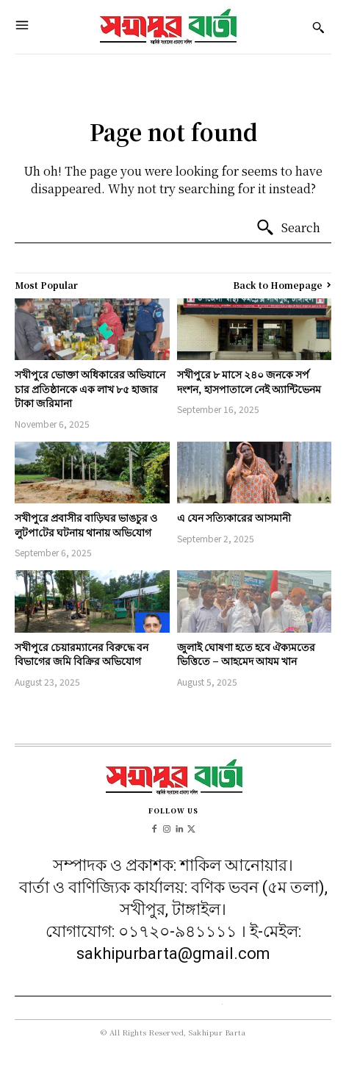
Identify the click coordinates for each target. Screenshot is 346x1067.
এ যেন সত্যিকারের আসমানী (234, 517)
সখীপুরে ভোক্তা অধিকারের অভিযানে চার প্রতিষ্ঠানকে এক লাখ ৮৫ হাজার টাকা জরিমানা (90, 388)
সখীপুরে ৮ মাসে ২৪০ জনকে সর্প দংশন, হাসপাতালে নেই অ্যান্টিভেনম (249, 381)
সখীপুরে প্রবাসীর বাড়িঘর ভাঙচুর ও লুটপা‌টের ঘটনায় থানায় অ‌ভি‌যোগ (86, 524)
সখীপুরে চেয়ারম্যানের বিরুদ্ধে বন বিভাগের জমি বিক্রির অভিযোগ (81, 654)
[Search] (288, 227)
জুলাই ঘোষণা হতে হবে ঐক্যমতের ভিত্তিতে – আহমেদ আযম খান (246, 654)
